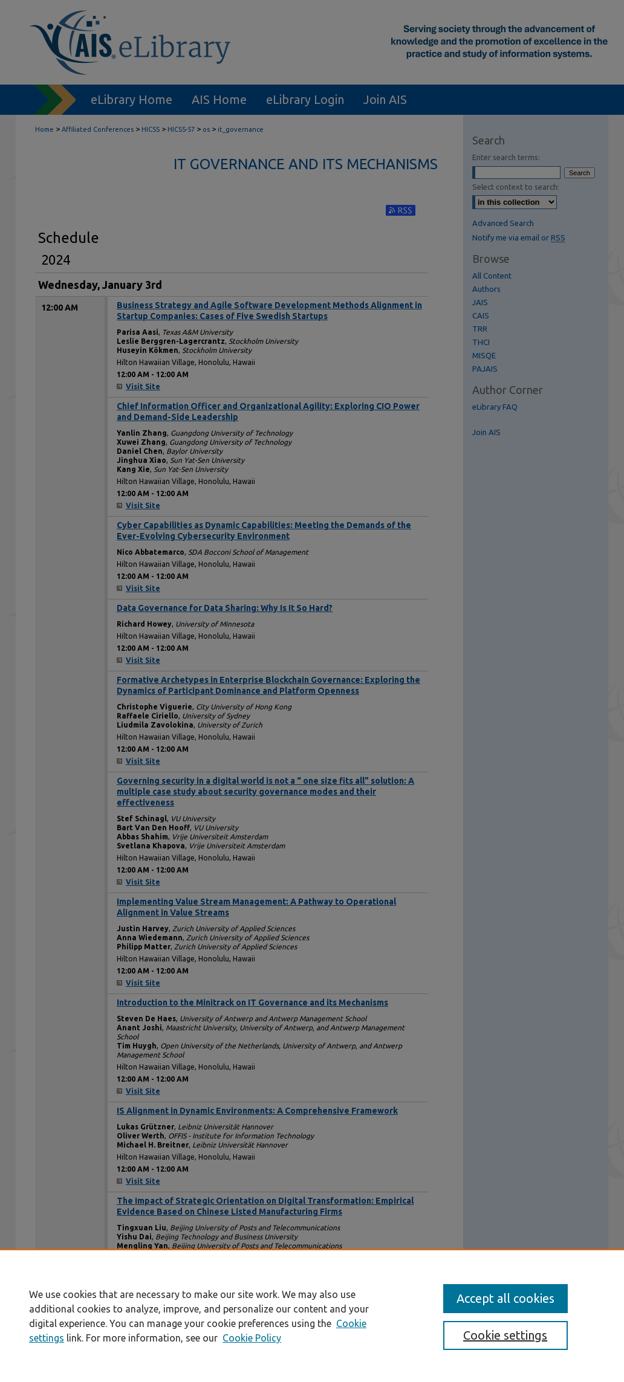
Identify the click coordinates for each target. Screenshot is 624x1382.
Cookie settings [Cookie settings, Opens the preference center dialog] (505, 1335)
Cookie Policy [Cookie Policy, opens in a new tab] (252, 1337)
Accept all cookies (505, 1298)
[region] (312, 1315)
